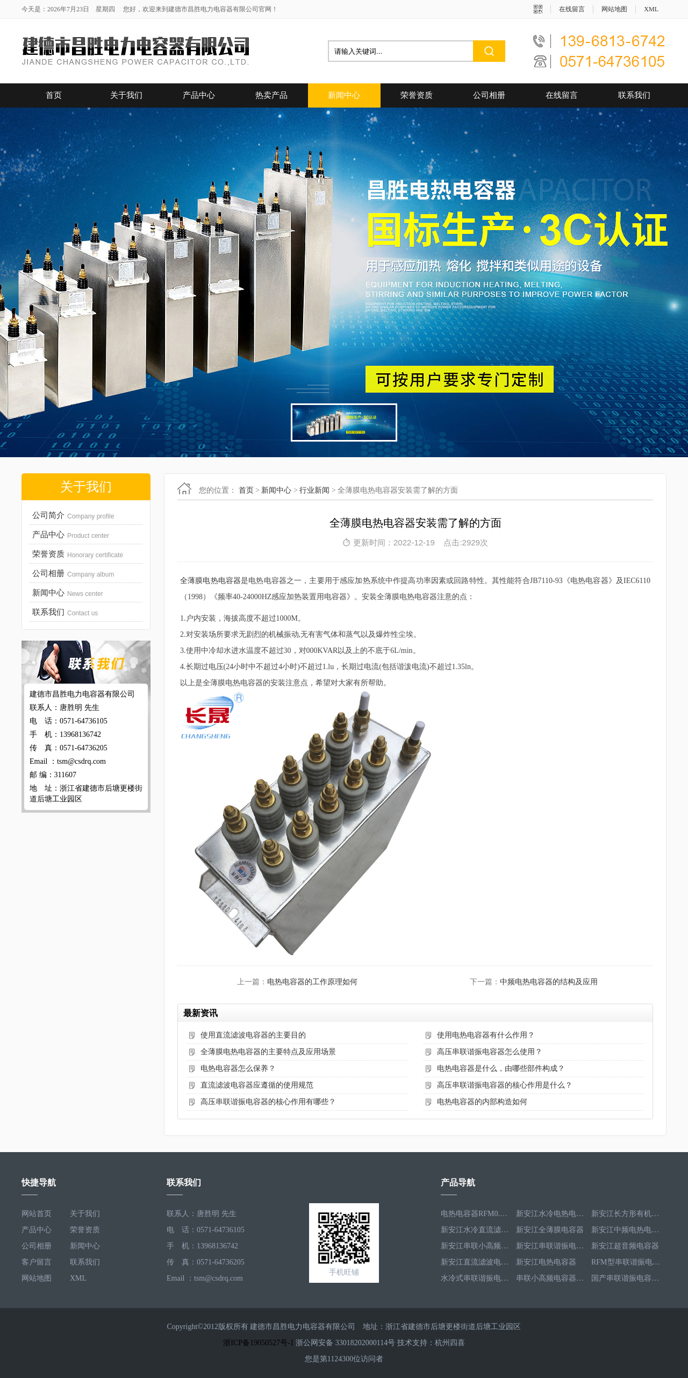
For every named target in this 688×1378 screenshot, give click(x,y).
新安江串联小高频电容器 (476, 1246)
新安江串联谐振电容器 (551, 1246)
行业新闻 (314, 490)
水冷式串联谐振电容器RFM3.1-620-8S (476, 1278)
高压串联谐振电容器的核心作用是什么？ (504, 1085)
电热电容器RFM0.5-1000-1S (476, 1214)
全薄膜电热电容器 (210, 581)
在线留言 (572, 9)
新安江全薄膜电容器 (550, 1230)
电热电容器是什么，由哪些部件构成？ (501, 1068)
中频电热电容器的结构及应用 (549, 982)
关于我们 (126, 95)
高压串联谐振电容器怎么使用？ (489, 1052)
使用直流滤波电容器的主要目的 (253, 1035)
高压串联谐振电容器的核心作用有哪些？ (268, 1102)
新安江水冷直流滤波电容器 (476, 1230)
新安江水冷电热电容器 (551, 1214)
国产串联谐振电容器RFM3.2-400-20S (626, 1278)
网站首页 (37, 1214)
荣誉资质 (416, 95)
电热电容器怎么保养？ (238, 1068)
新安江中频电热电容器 (626, 1230)
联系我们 (634, 95)
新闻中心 (344, 95)
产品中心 (199, 95)
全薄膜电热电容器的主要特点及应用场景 (268, 1052)
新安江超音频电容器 (625, 1246)
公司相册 (489, 95)
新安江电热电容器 (546, 1262)
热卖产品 (271, 95)
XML (651, 9)
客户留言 (37, 1262)
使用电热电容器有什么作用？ (486, 1035)
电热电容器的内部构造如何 (482, 1102)
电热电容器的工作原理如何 (312, 982)
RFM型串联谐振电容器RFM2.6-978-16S (626, 1262)
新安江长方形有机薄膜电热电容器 (626, 1214)
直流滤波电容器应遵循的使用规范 (256, 1085)
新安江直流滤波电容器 (476, 1262)
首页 (54, 95)
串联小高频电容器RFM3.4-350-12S (551, 1278)
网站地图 (614, 9)
